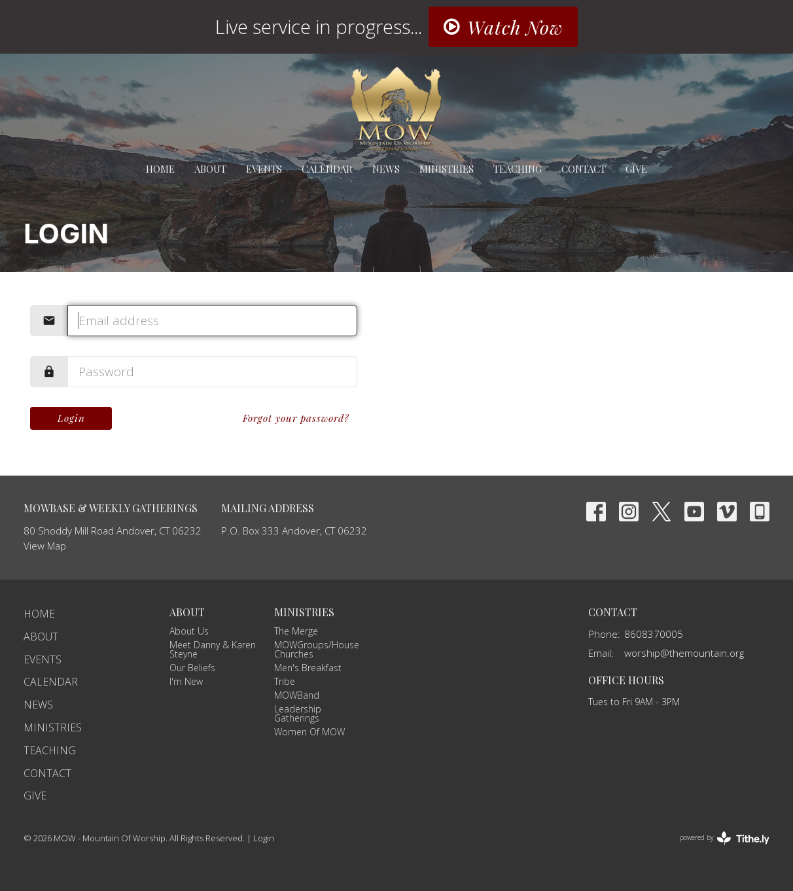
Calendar (327, 168)
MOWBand (296, 695)
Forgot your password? (296, 418)
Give (636, 168)
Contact (583, 168)
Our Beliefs (192, 667)
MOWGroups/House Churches (316, 649)
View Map (45, 545)
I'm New (186, 681)
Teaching (517, 168)
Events (264, 168)
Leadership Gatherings (297, 713)
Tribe (284, 681)
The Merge (296, 631)
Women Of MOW (309, 731)
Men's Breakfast (308, 667)
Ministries (446, 168)
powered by (724, 838)
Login (71, 418)
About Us (189, 631)
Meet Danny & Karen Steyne (212, 649)
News (386, 168)
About (210, 168)
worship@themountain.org (684, 652)
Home (160, 168)
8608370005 (653, 633)
